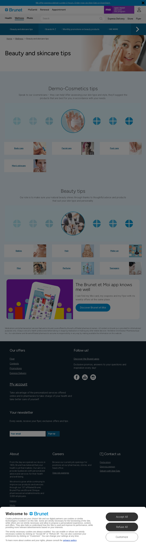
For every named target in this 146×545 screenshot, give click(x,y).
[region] (73, 526)
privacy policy (70, 540)
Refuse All (122, 526)
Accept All (122, 516)
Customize (122, 536)
